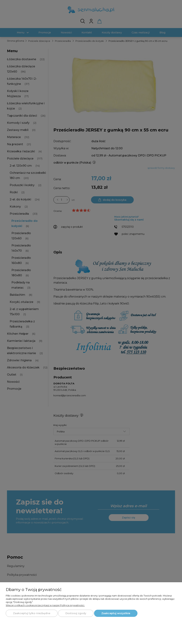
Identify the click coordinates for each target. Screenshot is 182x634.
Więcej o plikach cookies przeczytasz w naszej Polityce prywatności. (45, 605)
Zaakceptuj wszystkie (115, 613)
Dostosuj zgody (75, 613)
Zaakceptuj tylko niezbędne (31, 613)
